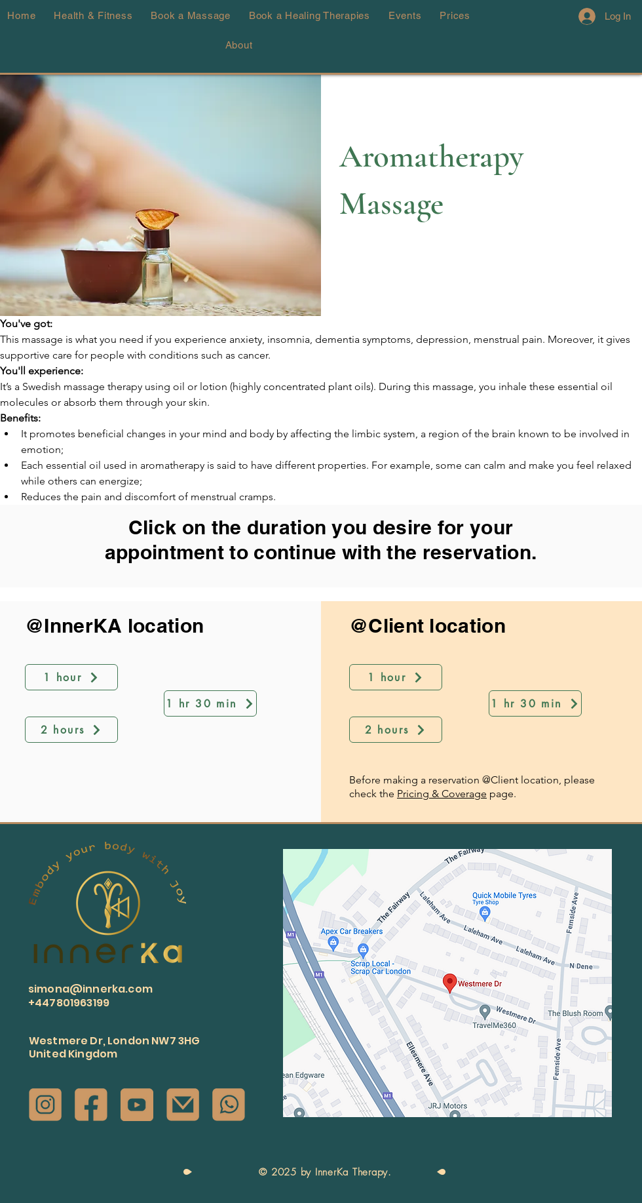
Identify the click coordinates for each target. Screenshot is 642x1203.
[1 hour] (71, 677)
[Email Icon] (182, 1104)
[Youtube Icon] (137, 1104)
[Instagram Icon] (45, 1104)
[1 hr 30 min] (210, 703)
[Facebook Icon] (91, 1104)
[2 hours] (71, 730)
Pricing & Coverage (442, 793)
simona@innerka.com (90, 988)
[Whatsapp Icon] (228, 1104)
